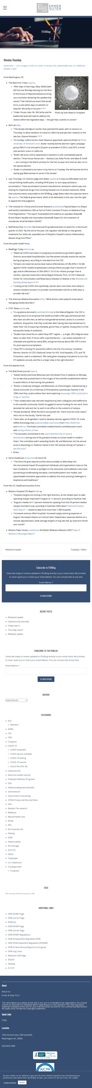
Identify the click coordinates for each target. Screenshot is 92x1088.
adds (18, 125)
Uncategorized (14, 866)
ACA (10, 721)
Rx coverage (13, 846)
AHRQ (10, 729)
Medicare (12, 812)
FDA (54, 66)
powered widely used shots (46, 422)
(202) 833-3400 (8, 1046)
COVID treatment (18, 749)
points (22, 308)
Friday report (14, 625)
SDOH (10, 854)
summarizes (33, 530)
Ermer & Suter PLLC (11, 995)
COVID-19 (33, 66)
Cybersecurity (14, 770)
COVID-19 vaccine (45, 66)
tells (37, 491)
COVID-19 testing (18, 758)
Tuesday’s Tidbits (79, 549)
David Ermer (8, 66)
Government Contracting (19, 796)
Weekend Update (13, 549)
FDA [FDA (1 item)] (6, 893)
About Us (6, 991)
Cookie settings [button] (10, 1082)
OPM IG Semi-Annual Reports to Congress (27, 947)
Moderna (21, 426)
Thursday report (15, 630)
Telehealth (13, 858)
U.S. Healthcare (79, 66)
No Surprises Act (15, 829)
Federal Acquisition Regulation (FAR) (24, 939)
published (57, 206)
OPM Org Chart (15, 951)
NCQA (10, 821)
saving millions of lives (28, 430)
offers (42, 299)
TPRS (4, 1020)
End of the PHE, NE (19, 766)
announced (30, 458)
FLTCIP (11, 968)
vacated (53, 179)
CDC (18, 66)
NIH (10, 825)
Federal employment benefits (21, 787)
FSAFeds (11, 964)
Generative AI (14, 791)
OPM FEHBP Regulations (19, 934)
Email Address (46, 582)
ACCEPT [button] (22, 1082)
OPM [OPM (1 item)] (32, 893)
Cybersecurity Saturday (18, 621)
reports (31, 82)
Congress (24, 66)
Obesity (11, 833)
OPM (10, 837)
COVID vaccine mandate (21, 754)
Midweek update (15, 634)
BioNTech (75, 422)
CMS (10, 737)
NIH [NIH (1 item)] (19, 893)
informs (27, 249)
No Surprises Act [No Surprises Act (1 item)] (26, 893)
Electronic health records (19, 775)
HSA (10, 804)
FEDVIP (11, 959)
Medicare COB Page (17, 955)
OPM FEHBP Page (16, 914)
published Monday (44, 312)
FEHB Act (12, 922)
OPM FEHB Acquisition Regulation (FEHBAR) (28, 943)
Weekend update (15, 617)
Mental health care (64, 66)
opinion (15, 197)
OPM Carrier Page (16, 918)
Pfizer (67, 422)
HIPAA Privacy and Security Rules (23, 800)
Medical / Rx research (17, 808)
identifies (28, 227)
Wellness (14, 724)
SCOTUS (12, 850)
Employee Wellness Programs (21, 779)
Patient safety (14, 841)
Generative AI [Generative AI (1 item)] (12, 893)
